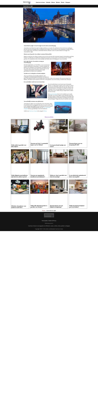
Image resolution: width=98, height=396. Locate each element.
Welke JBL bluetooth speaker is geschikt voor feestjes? (39, 259)
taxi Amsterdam (53, 94)
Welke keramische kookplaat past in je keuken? (76, 259)
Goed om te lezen (40, 2)
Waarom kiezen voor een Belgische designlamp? (56, 259)
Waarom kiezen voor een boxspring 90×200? (75, 144)
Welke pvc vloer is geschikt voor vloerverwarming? (58, 176)
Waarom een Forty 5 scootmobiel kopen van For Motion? (39, 144)
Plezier (62, 2)
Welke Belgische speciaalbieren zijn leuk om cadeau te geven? (19, 176)
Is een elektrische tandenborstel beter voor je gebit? (77, 202)
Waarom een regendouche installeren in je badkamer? (38, 176)
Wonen (53, 2)
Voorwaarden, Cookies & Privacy (49, 275)
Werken (58, 2)
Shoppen (67, 2)
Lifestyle (48, 2)
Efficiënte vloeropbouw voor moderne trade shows (18, 260)
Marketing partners (49, 278)
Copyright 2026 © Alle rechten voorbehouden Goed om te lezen (49, 284)
